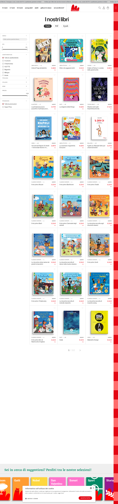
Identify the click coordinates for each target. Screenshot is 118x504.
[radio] (48, 26)
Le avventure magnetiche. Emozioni (67, 146)
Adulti (36, 8)
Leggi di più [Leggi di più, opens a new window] (61, 493)
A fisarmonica (9, 64)
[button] (31, 498)
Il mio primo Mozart (37, 184)
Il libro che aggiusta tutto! (67, 68)
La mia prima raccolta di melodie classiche (66, 302)
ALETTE (7, 67)
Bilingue (7, 72)
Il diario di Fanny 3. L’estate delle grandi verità (95, 69)
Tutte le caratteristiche (11, 58)
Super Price (8, 107)
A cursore (8, 61)
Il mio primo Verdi (92, 262)
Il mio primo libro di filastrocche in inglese (38, 341)
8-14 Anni (20, 8)
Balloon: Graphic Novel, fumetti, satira (19, 487)
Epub (65, 26)
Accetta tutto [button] (85, 498)
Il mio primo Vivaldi (93, 184)
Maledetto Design (93, 340)
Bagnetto (7, 69)
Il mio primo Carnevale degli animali (67, 224)
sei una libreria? (59, 8)
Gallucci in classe (46, 8)
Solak (61, 340)
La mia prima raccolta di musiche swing (94, 302)
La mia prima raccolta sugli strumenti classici (95, 224)
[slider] (2, 49)
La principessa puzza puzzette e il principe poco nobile (39, 108)
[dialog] (59, 494)
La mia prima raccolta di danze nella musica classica (67, 263)
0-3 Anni (4, 8)
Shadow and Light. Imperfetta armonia (93, 108)
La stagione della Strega (66, 107)
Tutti (47, 26)
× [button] (93, 488)
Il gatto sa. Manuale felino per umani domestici (96, 146)
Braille (6, 75)
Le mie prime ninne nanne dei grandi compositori (40, 263)
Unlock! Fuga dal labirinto (39, 68)
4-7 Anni (12, 8)
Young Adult (29, 8)
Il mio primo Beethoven (66, 184)
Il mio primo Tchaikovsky (38, 301)
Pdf (56, 26)
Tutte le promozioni (11, 104)
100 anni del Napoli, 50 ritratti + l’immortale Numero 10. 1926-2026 (40, 146)
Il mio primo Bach (36, 223)
